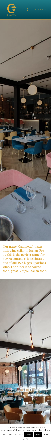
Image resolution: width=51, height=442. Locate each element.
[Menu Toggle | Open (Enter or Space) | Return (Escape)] (27, 9)
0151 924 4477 (41, 9)
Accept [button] (28, 434)
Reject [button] (38, 434)
